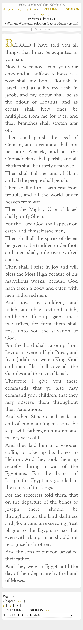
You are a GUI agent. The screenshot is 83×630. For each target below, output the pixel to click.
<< (19, 601)
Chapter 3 (43, 14)
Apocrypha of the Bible (20, 9)
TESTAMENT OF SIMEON (59, 9)
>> (47, 610)
